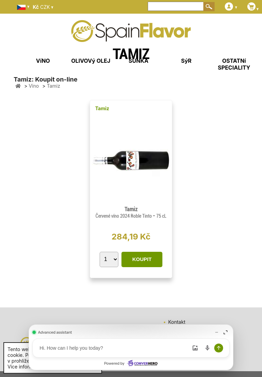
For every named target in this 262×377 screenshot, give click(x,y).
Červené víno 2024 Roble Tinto (124, 216)
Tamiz (102, 108)
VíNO (43, 60)
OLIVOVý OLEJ (91, 60)
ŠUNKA (138, 60)
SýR (186, 60)
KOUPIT (142, 259)
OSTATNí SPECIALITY (234, 64)
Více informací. (24, 366)
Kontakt (176, 322)
